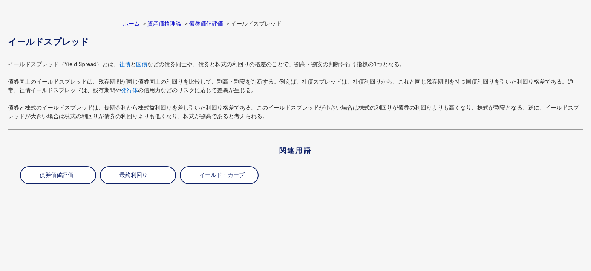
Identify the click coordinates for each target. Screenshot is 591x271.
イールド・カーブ (222, 175)
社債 (124, 64)
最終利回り (133, 175)
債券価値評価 (206, 23)
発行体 (129, 90)
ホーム (131, 23)
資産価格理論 (164, 23)
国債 (141, 64)
